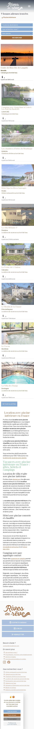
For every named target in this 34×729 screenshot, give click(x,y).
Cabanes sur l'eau (11, 683)
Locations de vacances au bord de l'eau (18, 679)
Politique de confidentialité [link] (12, 723)
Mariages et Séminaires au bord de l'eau (18, 685)
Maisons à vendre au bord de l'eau (16, 690)
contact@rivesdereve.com (13, 646)
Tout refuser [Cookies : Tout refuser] (12, 715)
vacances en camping (18, 559)
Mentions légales (11, 657)
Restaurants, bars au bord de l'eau (16, 681)
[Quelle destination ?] (17, 25)
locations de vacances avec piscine (14, 458)
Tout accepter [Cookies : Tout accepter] (12, 711)
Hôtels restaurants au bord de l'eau (17, 672)
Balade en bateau (11, 687)
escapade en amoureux (11, 547)
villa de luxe (16, 479)
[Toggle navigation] (29, 6)
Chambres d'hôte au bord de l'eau (16, 676)
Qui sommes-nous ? (12, 652)
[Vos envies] (17, 33)
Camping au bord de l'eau (17, 59)
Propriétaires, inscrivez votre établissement (19, 654)
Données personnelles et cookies (16, 659)
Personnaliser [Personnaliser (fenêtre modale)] (12, 719)
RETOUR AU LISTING (9, 404)
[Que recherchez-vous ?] (17, 29)
